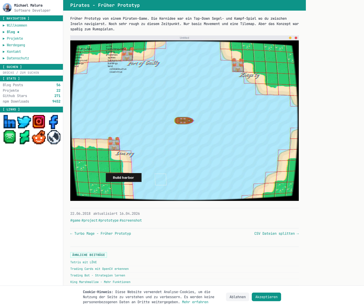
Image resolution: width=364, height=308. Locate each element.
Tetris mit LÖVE (83, 262)
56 (58, 85)
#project (89, 220)
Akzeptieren (266, 297)
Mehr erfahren (195, 302)
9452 (56, 101)
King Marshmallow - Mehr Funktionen (100, 282)
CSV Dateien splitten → (276, 233)
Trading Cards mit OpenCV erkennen (99, 269)
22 (58, 90)
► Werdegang (14, 45)
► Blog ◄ (11, 32)
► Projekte (13, 38)
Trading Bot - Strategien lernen (97, 275)
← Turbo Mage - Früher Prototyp (100, 233)
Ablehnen (238, 297)
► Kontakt (12, 51)
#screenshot (131, 220)
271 (57, 95)
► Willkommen (15, 25)
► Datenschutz (16, 58)
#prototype (108, 220)
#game (75, 220)
